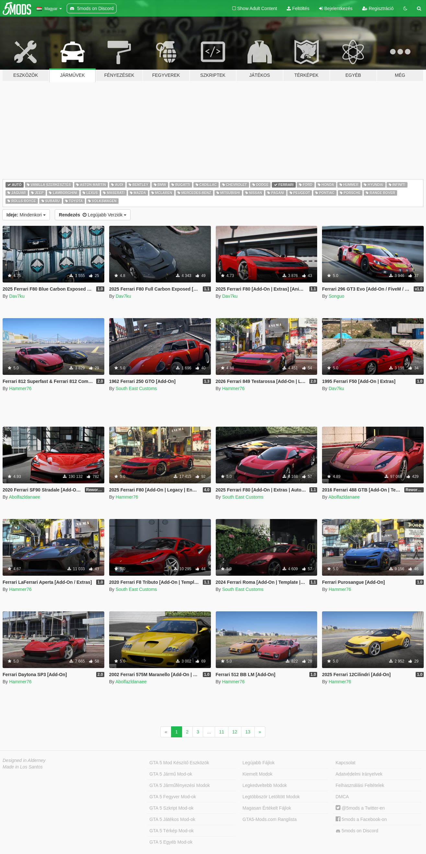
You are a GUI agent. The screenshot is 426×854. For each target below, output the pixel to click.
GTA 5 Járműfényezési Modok (179, 785)
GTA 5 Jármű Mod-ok (170, 774)
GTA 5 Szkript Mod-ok (171, 808)
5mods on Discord (357, 831)
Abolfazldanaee (24, 497)
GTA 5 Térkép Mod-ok (171, 830)
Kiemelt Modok (258, 774)
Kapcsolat (345, 762)
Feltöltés (298, 8)
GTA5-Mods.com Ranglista (270, 819)
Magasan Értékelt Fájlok (267, 808)
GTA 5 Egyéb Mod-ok (170, 842)
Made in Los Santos (23, 766)
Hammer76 (20, 388)
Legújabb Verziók (92, 214)
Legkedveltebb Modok (265, 785)
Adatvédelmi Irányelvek (359, 774)
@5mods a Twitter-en (360, 808)
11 (221, 731)
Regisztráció (378, 8)
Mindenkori (26, 214)
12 (234, 731)
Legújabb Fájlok (259, 762)
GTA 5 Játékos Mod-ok (172, 819)
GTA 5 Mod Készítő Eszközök (179, 762)
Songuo (336, 296)
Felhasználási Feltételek (360, 785)
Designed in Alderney (24, 760)
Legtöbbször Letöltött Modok (271, 796)
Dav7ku (16, 296)
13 (247, 731)
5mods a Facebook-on (361, 819)
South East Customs (136, 388)
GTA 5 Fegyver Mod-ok (172, 796)
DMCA (342, 796)
